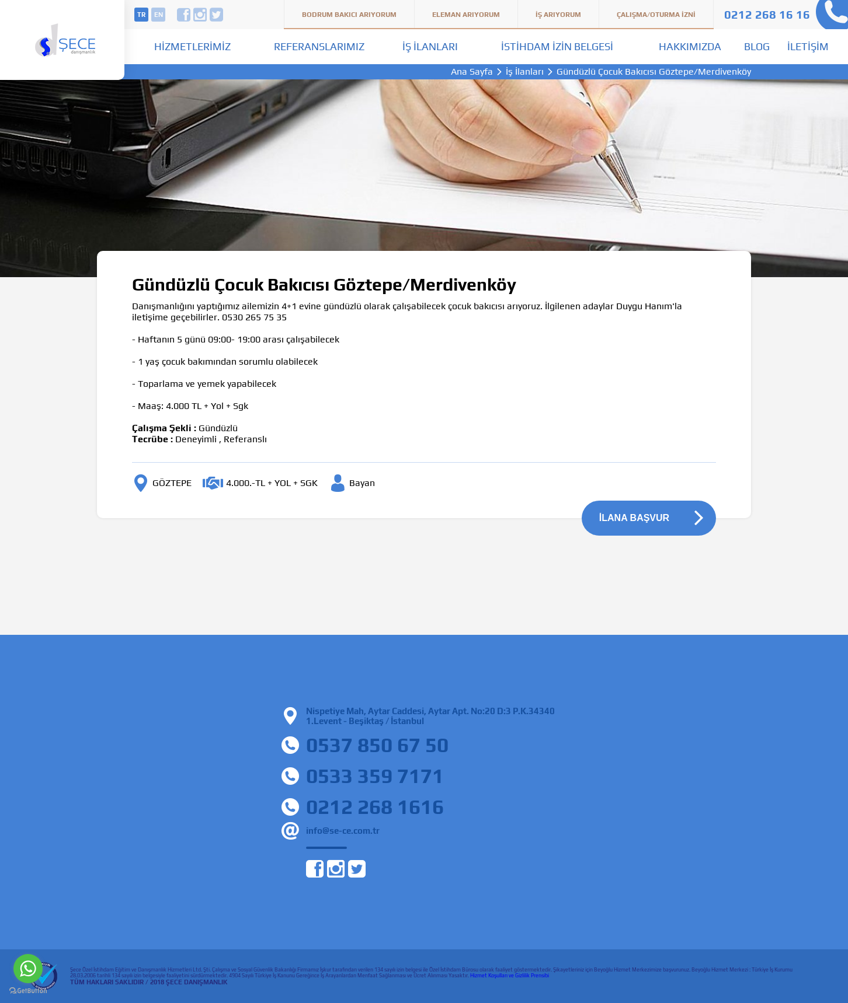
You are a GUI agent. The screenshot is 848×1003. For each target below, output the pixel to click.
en (158, 14)
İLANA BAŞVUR (634, 518)
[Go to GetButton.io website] (28, 991)
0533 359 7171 (375, 776)
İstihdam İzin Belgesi (557, 46)
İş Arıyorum (558, 15)
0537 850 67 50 (377, 745)
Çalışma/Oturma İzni (656, 15)
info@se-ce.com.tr (343, 831)
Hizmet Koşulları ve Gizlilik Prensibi (509, 975)
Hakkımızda (690, 46)
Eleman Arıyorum (466, 15)
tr (141, 14)
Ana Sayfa (472, 71)
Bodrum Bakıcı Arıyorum (349, 15)
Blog (757, 46)
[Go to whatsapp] (28, 968)
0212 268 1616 (375, 807)
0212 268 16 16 (767, 14)
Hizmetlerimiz (192, 46)
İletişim (808, 46)
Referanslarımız (319, 46)
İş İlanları (430, 46)
